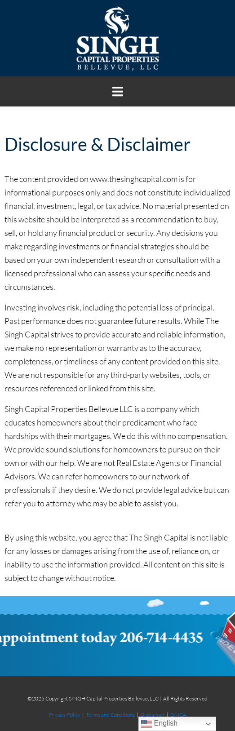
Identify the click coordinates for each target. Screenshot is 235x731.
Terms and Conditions (110, 714)
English (159, 723)
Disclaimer (152, 714)
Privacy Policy (64, 714)
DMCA (178, 714)
